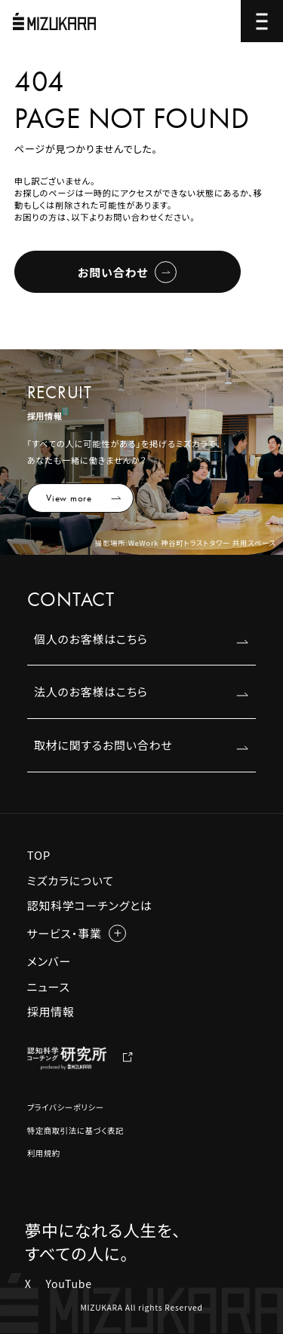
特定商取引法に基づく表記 (76, 1130)
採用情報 (51, 1011)
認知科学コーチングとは (89, 905)
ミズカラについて (70, 880)
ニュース (48, 986)
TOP (39, 855)
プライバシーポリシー (65, 1107)
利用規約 (43, 1153)
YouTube (68, 1283)
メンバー (49, 961)
